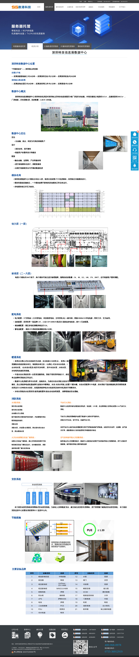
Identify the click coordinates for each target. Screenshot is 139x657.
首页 (38, 7)
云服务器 (70, 7)
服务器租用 (60, 7)
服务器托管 (49, 7)
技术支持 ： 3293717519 (117, 633)
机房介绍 (35, 46)
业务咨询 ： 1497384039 (89, 629)
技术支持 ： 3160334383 (116, 637)
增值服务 (112, 7)
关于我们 (122, 7)
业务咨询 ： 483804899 (88, 637)
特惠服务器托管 (19, 46)
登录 (81, 1)
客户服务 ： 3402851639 (117, 629)
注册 (85, 1)
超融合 (91, 7)
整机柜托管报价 (84, 46)
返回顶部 (135, 169)
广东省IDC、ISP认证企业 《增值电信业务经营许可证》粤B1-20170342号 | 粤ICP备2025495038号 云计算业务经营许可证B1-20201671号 (30, 648)
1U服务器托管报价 (51, 46)
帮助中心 (90, 1)
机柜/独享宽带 (80, 7)
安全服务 (101, 7)
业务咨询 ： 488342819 (88, 633)
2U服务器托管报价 (68, 46)
